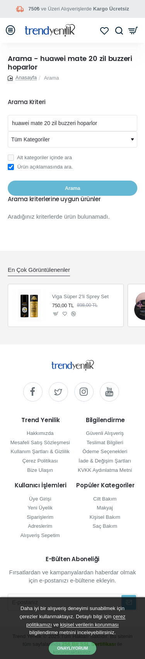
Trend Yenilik (40, 420)
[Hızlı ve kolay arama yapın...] (119, 30)
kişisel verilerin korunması (89, 625)
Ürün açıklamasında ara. (40, 167)
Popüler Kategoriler (105, 485)
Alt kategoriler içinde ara (40, 158)
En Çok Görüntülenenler (39, 269)
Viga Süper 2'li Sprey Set (80, 296)
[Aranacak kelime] (72, 123)
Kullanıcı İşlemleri (41, 485)
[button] (56, 314)
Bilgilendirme (105, 420)
